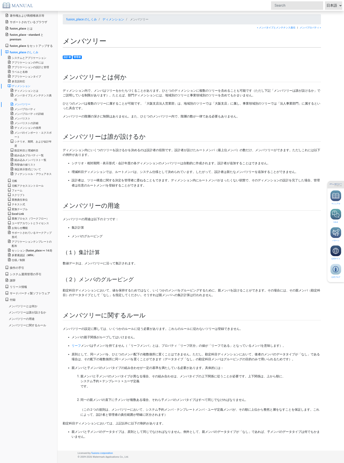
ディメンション (113, 19)
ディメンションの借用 (25, 127)
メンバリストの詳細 (24, 123)
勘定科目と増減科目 (24, 150)
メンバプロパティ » (310, 27)
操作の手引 (14, 267)
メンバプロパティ (23, 109)
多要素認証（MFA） (22, 255)
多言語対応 (16, 81)
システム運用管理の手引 (23, 274)
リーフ (76, 345)
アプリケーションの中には (26, 62)
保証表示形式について (25, 169)
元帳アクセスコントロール (26, 185)
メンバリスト (20, 118)
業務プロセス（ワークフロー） (28, 218)
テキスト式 (16, 204)
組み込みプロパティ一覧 (27, 155)
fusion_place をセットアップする (29, 45)
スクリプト (16, 195)
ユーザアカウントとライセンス (28, 223)
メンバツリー (20, 104)
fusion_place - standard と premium (24, 37)
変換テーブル (18, 209)
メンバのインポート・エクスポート (31, 135)
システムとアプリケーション (27, 57)
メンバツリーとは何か (23, 306)
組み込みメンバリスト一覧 (28, 160)
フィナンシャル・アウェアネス (31, 174)
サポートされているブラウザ (26, 22)
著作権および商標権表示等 (24, 15)
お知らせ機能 (18, 228)
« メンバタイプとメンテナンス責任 (276, 27)
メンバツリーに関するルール (27, 325)
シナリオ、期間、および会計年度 (31, 143)
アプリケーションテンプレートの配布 (30, 243)
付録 (10, 299)
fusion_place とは (19, 28)
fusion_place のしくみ (81, 19)
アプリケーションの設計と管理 (28, 67)
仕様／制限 (16, 260)
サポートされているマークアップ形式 (30, 235)
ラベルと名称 (18, 71)
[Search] (297, 5)
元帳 (12, 180)
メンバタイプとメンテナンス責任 (31, 97)
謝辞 (10, 280)
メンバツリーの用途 (22, 319)
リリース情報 (16, 287)
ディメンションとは (24, 90)
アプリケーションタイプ (24, 76)
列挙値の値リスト (23, 164)
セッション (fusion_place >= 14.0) (30, 250)
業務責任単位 (18, 199)
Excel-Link (16, 214)
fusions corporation (102, 453)
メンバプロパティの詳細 (27, 113)
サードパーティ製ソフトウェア (27, 293)
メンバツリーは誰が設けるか (27, 312)
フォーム (15, 190)
